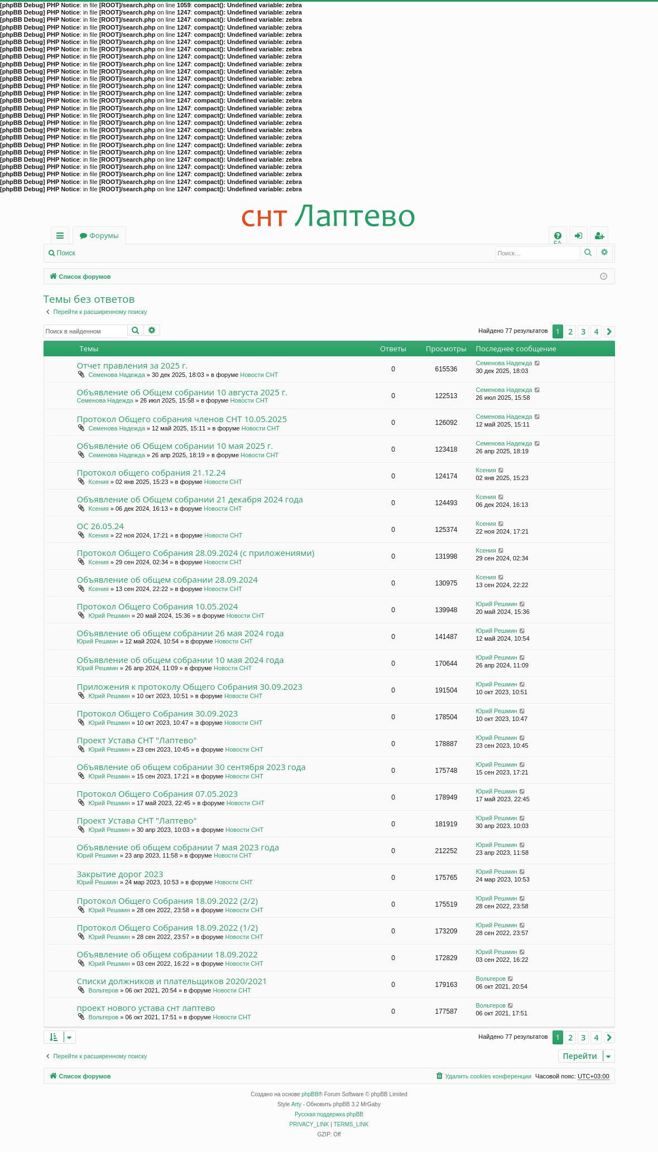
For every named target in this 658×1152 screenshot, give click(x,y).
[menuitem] (557, 235)
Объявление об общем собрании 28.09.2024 (167, 579)
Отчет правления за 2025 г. (132, 365)
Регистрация (142, 253)
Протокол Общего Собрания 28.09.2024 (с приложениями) (196, 552)
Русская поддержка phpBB (329, 1114)
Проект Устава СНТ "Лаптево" (137, 740)
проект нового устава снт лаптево (146, 1007)
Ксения (99, 481)
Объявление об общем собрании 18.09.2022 (167, 954)
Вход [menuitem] (580, 237)
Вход (99, 253)
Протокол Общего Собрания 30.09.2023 (157, 713)
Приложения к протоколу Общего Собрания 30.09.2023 (189, 686)
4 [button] (596, 331)
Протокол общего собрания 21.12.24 (151, 472)
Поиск (66, 253)
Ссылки (62, 237)
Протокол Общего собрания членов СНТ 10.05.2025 (182, 418)
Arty (296, 1104)
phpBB (310, 1094)
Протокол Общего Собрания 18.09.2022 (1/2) (167, 927)
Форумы (104, 235)
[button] (609, 331)
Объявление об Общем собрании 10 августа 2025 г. (182, 392)
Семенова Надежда (117, 374)
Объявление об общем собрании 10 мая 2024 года (180, 659)
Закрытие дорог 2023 (120, 873)
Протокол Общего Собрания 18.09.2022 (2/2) (167, 900)
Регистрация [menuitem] (601, 237)
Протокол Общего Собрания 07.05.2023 (157, 793)
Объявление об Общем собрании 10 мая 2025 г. (175, 445)
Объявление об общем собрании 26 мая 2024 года (180, 632)
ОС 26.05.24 (100, 525)
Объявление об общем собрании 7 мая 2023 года (178, 847)
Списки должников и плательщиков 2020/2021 (172, 980)
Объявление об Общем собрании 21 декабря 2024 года (190, 499)
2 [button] (570, 331)
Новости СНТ (259, 374)
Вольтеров (104, 990)
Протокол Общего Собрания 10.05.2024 (157, 606)
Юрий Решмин (109, 615)
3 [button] (583, 331)
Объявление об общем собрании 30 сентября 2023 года (191, 766)
